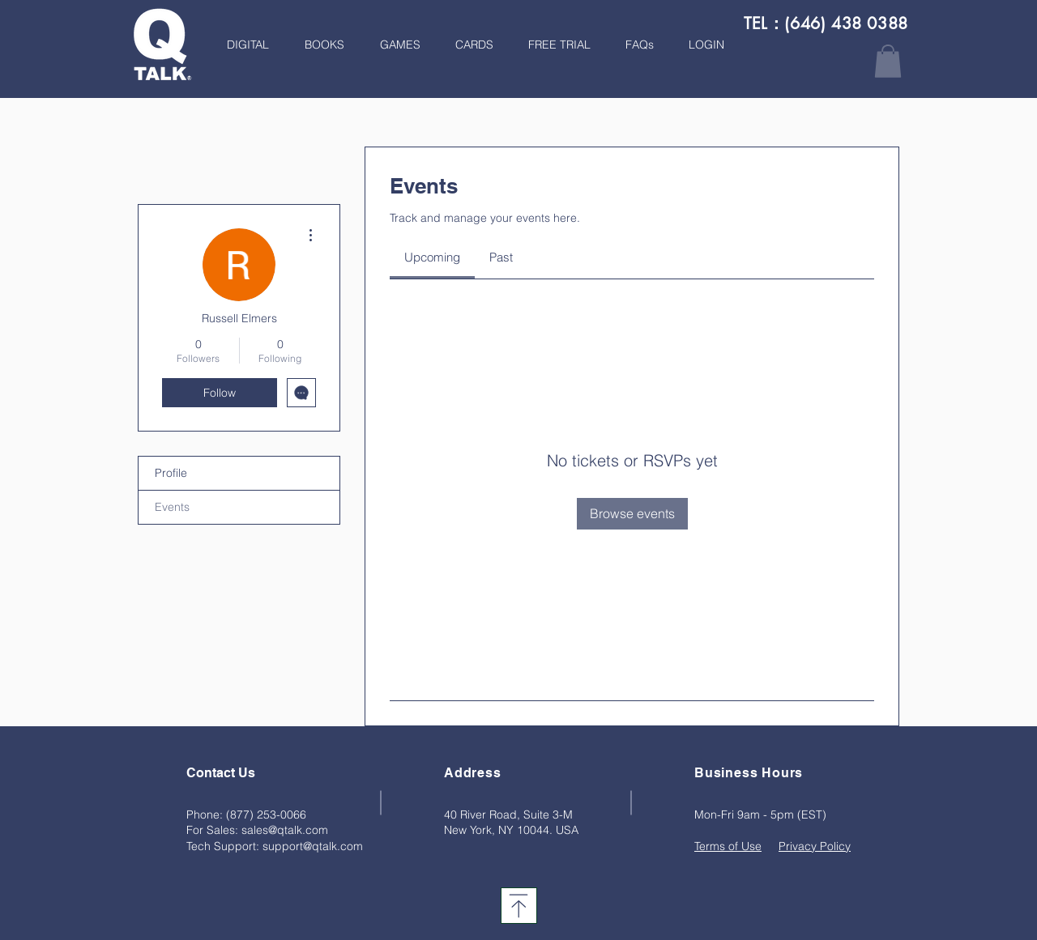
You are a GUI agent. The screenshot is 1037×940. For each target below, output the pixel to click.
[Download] (519, 905)
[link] (432, 257)
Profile (171, 473)
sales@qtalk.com (284, 830)
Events (172, 507)
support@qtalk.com (312, 846)
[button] (318, 44)
